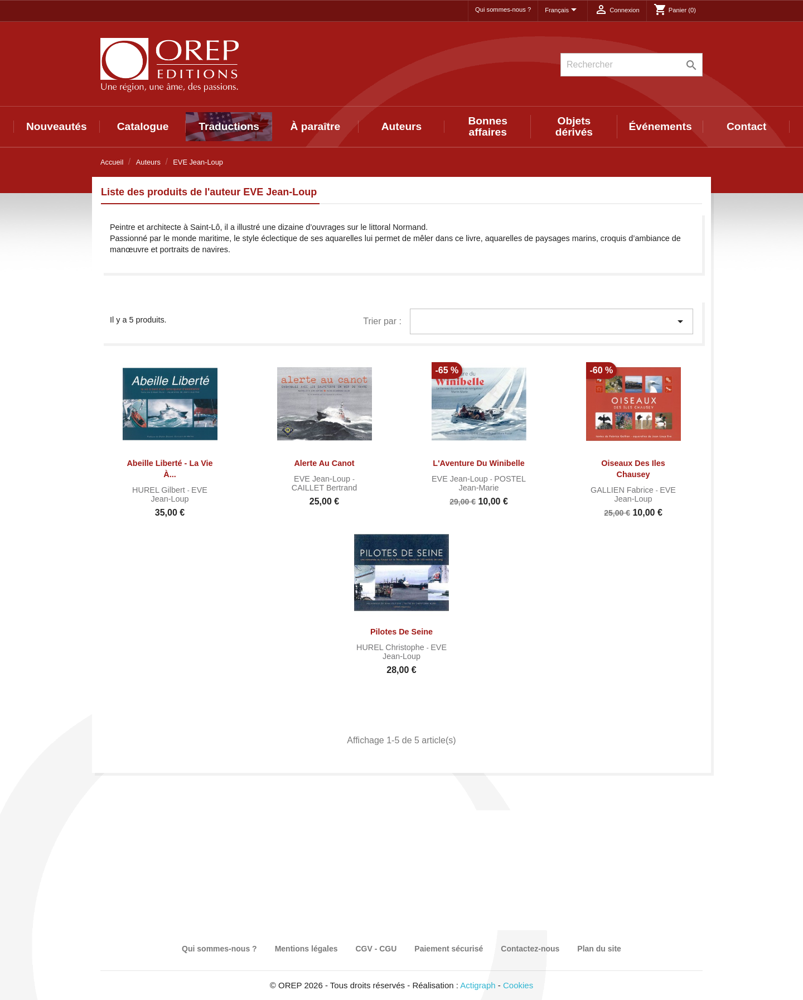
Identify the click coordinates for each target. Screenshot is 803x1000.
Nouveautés (56, 126)
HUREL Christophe (391, 647)
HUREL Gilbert (159, 489)
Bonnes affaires (487, 126)
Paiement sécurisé (448, 948)
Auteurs (401, 126)
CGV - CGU (375, 948)
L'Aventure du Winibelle (478, 463)
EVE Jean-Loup (179, 494)
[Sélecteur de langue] (563, 10)
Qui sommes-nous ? (503, 9)
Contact (746, 126)
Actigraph (477, 985)
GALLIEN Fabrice (623, 489)
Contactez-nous (530, 948)
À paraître (316, 126)
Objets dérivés (574, 126)
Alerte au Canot (324, 463)
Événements (660, 126)
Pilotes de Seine (401, 631)
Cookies (518, 985)
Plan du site (599, 948)
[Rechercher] (631, 64)
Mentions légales (306, 948)
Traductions (229, 126)
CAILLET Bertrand (324, 487)
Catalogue (143, 126)
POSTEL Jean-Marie (492, 483)
